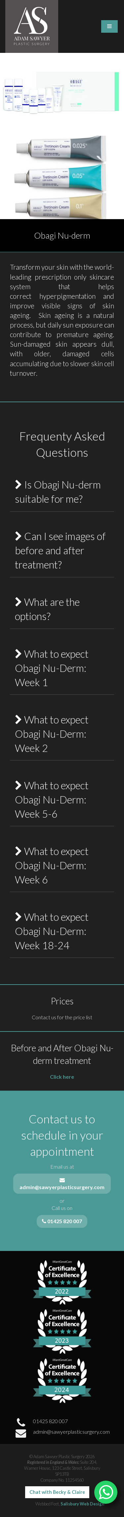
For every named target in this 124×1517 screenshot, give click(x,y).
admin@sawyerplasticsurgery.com (62, 1433)
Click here (62, 1076)
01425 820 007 (41, 1423)
